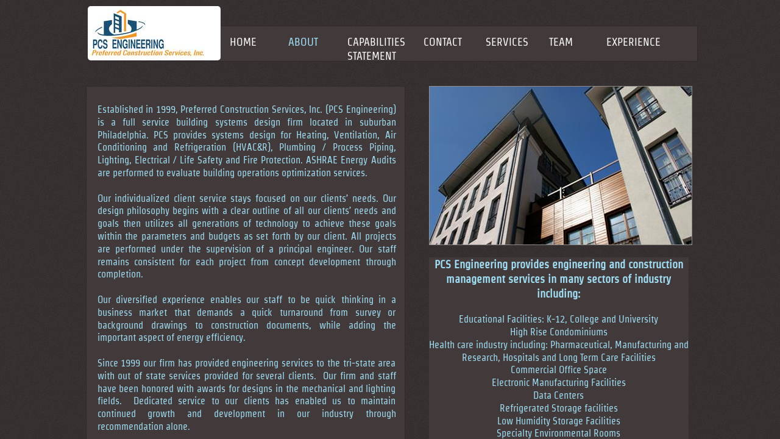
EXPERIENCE (633, 42)
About (303, 42)
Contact (443, 42)
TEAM (561, 42)
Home (243, 42)
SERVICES (507, 42)
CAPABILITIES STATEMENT (376, 49)
